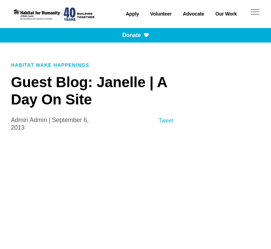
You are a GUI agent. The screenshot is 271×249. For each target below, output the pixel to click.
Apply (132, 14)
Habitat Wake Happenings (50, 65)
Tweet (166, 120)
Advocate (193, 14)
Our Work (226, 14)
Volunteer (161, 14)
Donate (135, 35)
